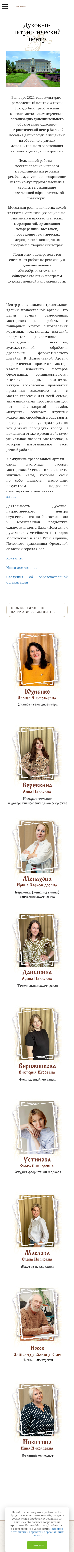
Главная (20, 6)
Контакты (14, 558)
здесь (11, 496)
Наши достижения (22, 567)
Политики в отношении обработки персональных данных (37, 1532)
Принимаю (37, 1545)
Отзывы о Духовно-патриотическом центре (33, 609)
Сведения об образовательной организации (37, 579)
